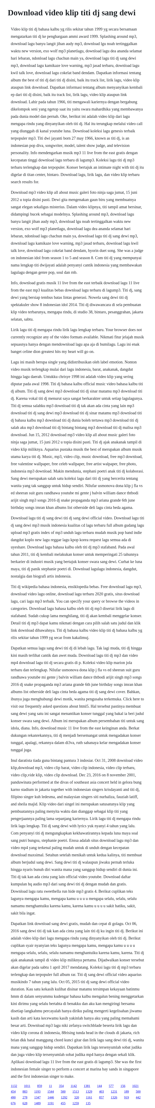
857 (101, 1097)
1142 (74, 1086)
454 (13, 1091)
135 (88, 1103)
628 (24, 1103)
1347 (37, 1097)
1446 (50, 1097)
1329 (89, 1091)
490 (13, 1097)
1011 (27, 1086)
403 (101, 1091)
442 (138, 1097)
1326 (114, 1097)
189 (126, 1091)
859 (39, 1086)
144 (99, 1086)
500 (63, 1091)
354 (61, 1086)
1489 (37, 1103)
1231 (114, 1091)
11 (50, 1086)
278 (24, 1097)
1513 (75, 1091)
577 (111, 1086)
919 (126, 1097)
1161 (89, 1097)
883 (24, 1091)
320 (76, 1097)
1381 (87, 1086)
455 (63, 1103)
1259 (75, 1103)
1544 (50, 1091)
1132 (14, 1086)
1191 (50, 1103)
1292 (64, 1097)
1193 (37, 1091)
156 (122, 1086)
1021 (135, 1086)
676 (13, 1103)
